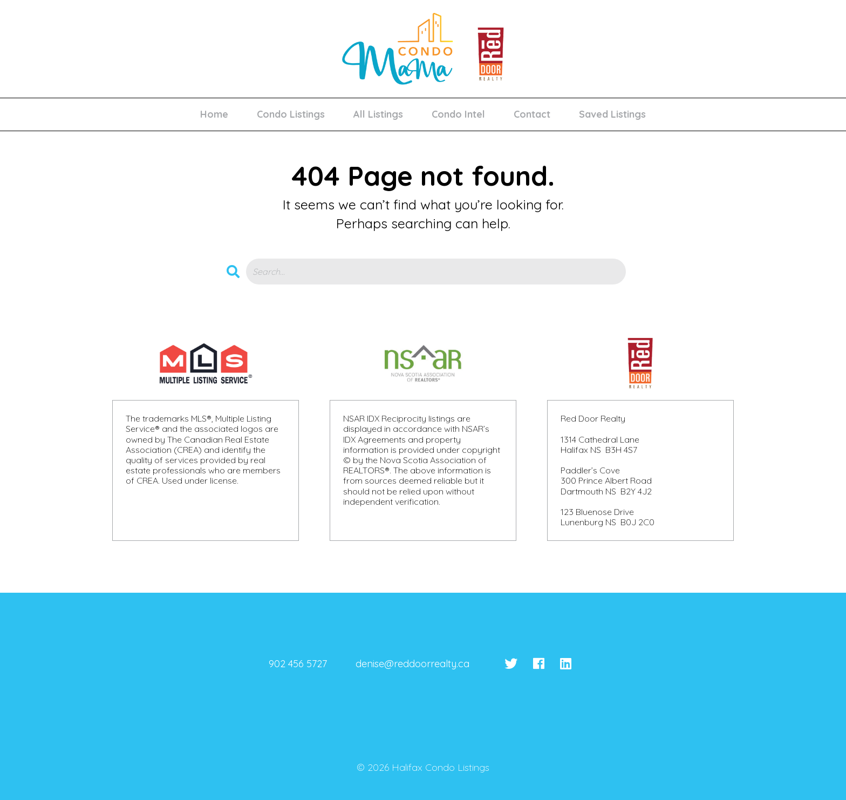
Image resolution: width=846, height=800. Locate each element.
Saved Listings (612, 114)
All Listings (378, 114)
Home (214, 114)
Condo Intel (458, 114)
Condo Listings (291, 114)
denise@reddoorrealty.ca (412, 663)
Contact (532, 114)
